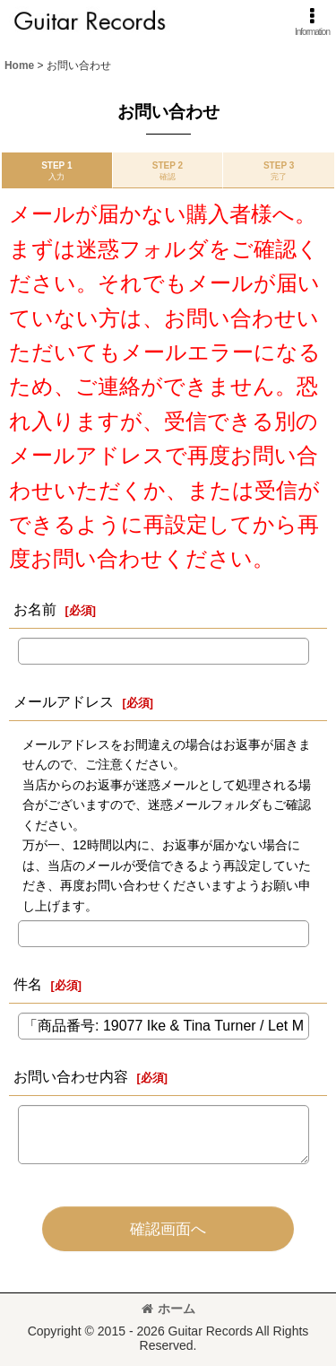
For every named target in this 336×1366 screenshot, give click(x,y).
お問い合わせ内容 (70, 1076)
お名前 (34, 609)
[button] (312, 21)
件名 (27, 984)
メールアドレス (63, 701)
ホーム (168, 1308)
